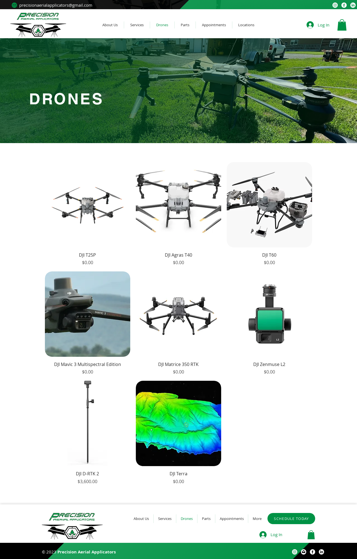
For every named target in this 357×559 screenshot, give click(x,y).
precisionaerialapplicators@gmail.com (55, 5)
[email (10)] (303, 552)
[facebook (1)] (344, 5)
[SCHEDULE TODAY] (291, 518)
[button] (342, 25)
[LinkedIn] (353, 5)
